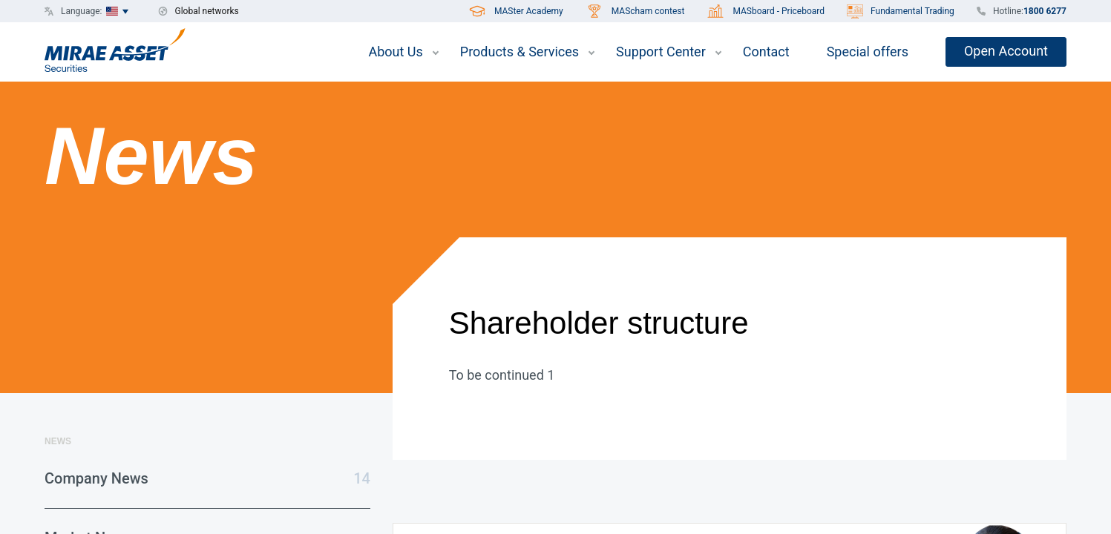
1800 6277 (1044, 11)
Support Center (661, 51)
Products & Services (519, 51)
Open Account (1006, 51)
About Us (395, 51)
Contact (766, 51)
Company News (96, 478)
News (58, 441)
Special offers (867, 51)
